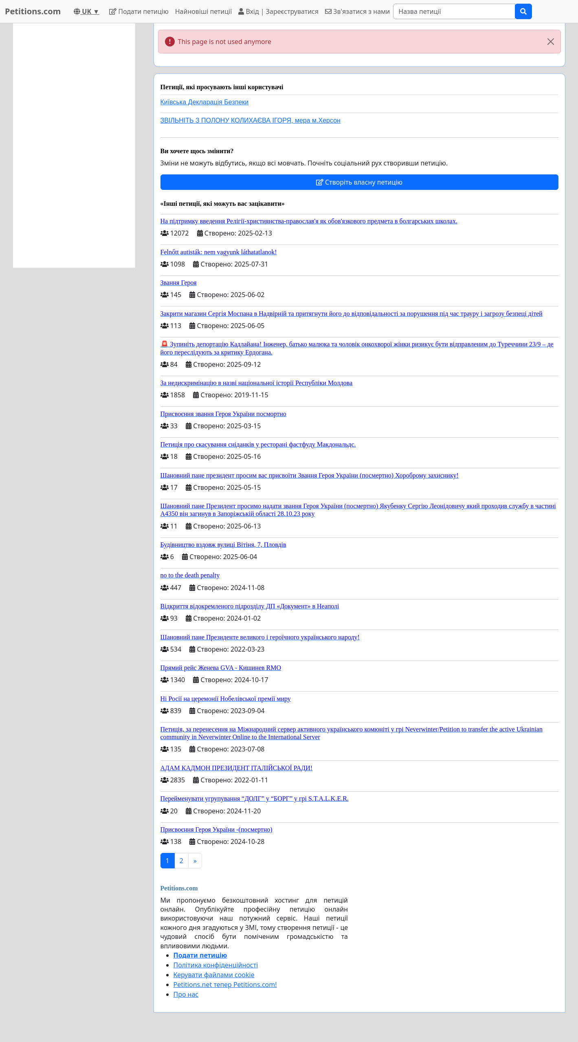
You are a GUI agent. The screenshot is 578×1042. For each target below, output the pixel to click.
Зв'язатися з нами (357, 11)
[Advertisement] (74, 145)
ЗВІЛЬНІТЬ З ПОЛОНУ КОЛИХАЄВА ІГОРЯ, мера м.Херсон (250, 120)
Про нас (186, 994)
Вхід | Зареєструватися (278, 11)
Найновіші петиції (203, 11)
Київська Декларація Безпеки (204, 102)
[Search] (454, 11)
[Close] (550, 41)
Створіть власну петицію (359, 182)
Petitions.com (33, 11)
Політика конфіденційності (216, 964)
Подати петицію (139, 11)
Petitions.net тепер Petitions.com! (225, 984)
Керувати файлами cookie (214, 974)
